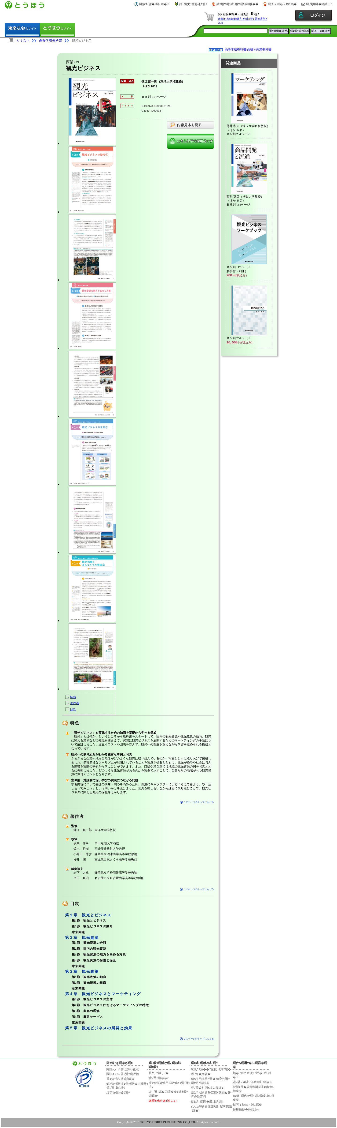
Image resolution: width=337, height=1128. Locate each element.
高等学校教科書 (50, 40)
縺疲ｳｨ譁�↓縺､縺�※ (154, 4)
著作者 (74, 703)
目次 (73, 709)
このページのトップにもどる (197, 802)
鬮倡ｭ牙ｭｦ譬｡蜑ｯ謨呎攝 (122, 1074)
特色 (73, 697)
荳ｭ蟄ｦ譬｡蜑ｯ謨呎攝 (120, 1079)
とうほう (22, 40)
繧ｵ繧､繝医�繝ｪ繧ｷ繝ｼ (207, 1101)
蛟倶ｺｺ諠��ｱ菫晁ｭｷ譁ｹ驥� (211, 1069)
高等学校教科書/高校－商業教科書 (248, 49)
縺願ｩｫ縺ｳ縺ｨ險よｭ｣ (163, 1100)
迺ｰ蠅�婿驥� (201, 1074)
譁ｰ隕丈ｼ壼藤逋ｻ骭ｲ (193, 4)
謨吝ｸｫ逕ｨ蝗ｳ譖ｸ (118, 1092)
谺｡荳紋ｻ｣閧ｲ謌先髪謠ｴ (207, 1088)
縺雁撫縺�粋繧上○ (319, 4)
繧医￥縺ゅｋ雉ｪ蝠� (282, 4)
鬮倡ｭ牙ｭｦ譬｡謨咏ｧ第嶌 (122, 1069)
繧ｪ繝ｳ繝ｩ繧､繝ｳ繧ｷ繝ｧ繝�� (237, 4)
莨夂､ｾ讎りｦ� (159, 1073)
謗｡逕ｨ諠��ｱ (159, 1078)
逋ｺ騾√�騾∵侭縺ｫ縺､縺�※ (252, 1082)
